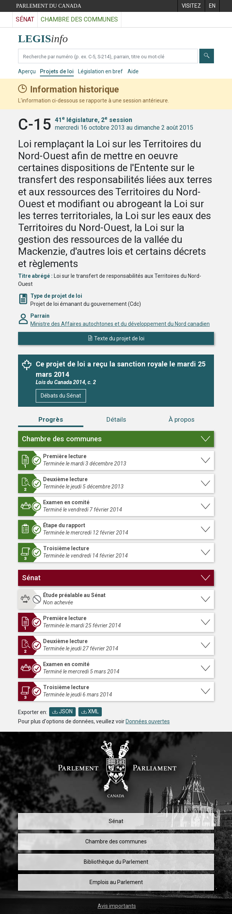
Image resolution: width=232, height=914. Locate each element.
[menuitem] (191, 6)
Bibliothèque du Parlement (116, 862)
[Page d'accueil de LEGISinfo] (47, 37)
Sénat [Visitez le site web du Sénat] (25, 19)
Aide (133, 71)
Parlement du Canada (48, 6)
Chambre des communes (116, 841)
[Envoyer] (206, 56)
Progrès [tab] (50, 419)
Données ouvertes (148, 721)
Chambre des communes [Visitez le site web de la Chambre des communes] (79, 19)
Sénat (116, 821)
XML (90, 711)
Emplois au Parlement (116, 882)
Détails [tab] (116, 419)
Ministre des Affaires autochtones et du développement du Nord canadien (120, 324)
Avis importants (117, 906)
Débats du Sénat (61, 396)
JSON (62, 711)
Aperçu (27, 71)
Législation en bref (100, 71)
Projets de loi (57, 71)
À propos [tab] (181, 419)
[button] (116, 439)
